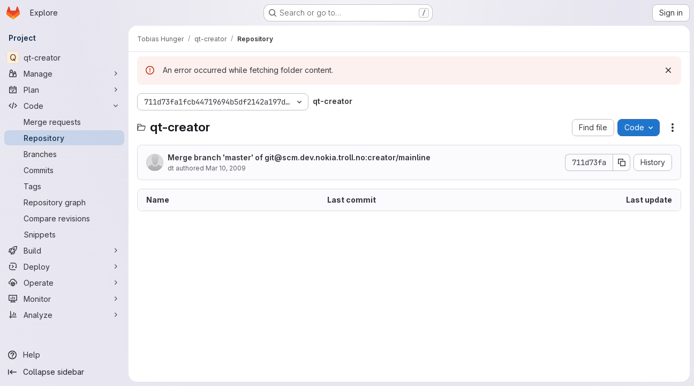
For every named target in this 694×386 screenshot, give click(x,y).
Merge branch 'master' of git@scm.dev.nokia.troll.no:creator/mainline (299, 157)
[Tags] (64, 186)
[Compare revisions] (64, 218)
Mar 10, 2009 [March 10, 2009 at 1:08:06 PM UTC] (226, 168)
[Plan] (64, 89)
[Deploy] (64, 266)
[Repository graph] (64, 202)
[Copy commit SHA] (621, 162)
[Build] (64, 250)
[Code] (64, 105)
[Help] (64, 354)
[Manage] (64, 73)
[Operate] (64, 282)
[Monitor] (64, 298)
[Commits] (64, 169)
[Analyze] (64, 314)
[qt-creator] (64, 57)
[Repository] (64, 137)
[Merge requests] (64, 121)
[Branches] (64, 153)
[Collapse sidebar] (64, 372)
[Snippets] (64, 234)
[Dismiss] (668, 70)
